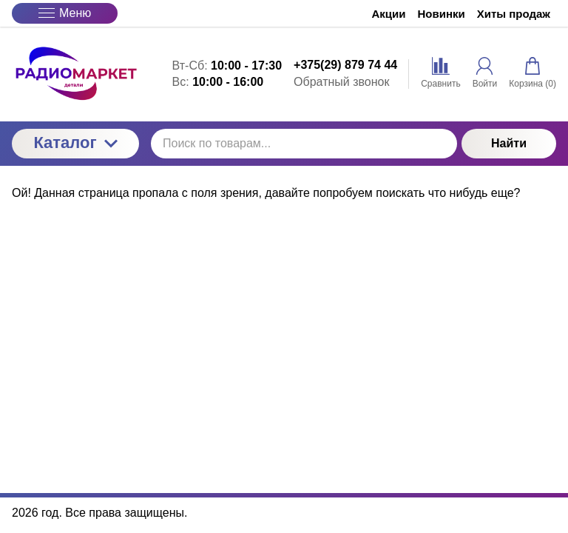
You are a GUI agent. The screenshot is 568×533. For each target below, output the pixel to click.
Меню (64, 13)
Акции (389, 13)
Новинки (441, 13)
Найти (509, 143)
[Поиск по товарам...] (304, 143)
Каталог (75, 142)
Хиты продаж (513, 13)
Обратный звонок (341, 82)
